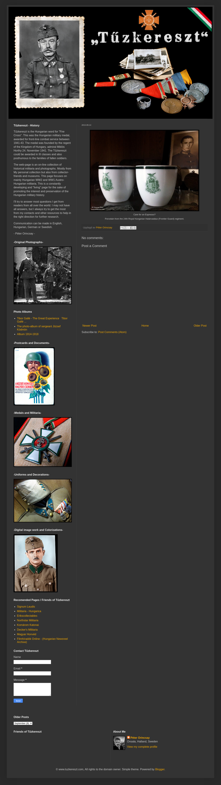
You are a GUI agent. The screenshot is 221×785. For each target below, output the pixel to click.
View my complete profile (142, 746)
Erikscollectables (27, 615)
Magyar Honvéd (26, 634)
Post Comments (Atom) (112, 332)
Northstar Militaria (27, 620)
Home (145, 325)
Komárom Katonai (28, 624)
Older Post (200, 325)
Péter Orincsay (140, 737)
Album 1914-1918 (27, 334)
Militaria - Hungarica (29, 611)
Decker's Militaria (27, 629)
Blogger (159, 769)
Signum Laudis (26, 606)
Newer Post (89, 325)
